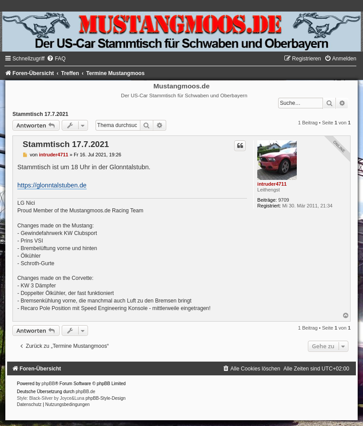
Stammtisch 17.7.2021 (40, 114)
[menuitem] (56, 59)
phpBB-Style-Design (106, 398)
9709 (283, 200)
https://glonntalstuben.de (52, 185)
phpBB (48, 383)
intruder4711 (272, 184)
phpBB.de (85, 391)
